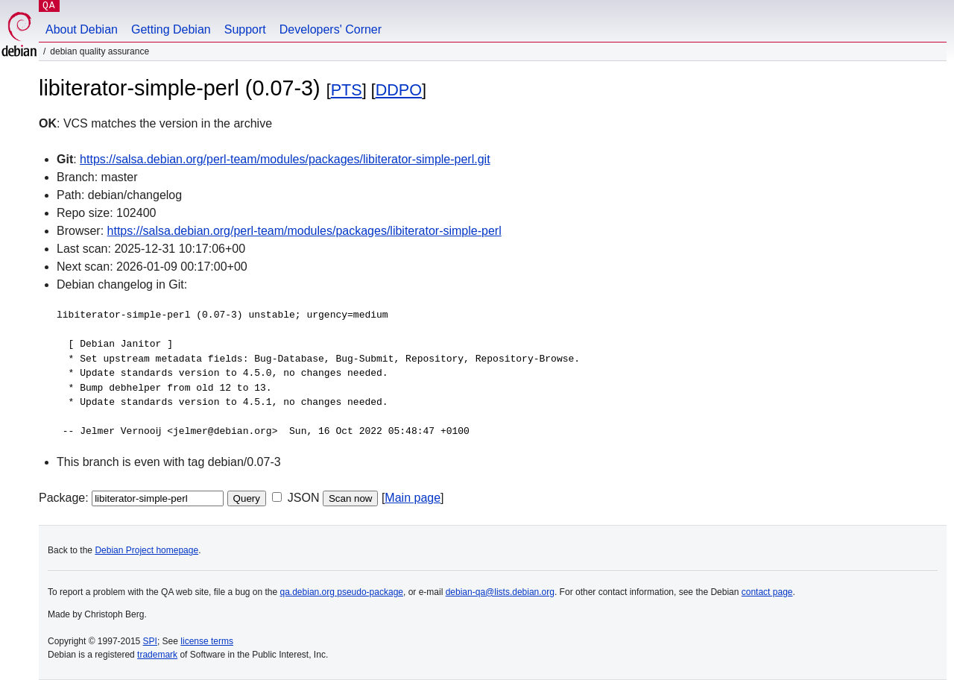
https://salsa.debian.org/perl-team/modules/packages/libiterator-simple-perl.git (285, 159)
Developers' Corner (330, 29)
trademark (157, 654)
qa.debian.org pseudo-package (341, 592)
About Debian (81, 29)
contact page (767, 592)
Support (245, 29)
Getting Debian (171, 29)
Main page (412, 497)
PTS (346, 90)
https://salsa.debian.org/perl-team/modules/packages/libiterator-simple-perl (304, 230)
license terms (206, 641)
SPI (150, 641)
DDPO (399, 90)
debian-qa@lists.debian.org (500, 592)
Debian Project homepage (146, 550)
